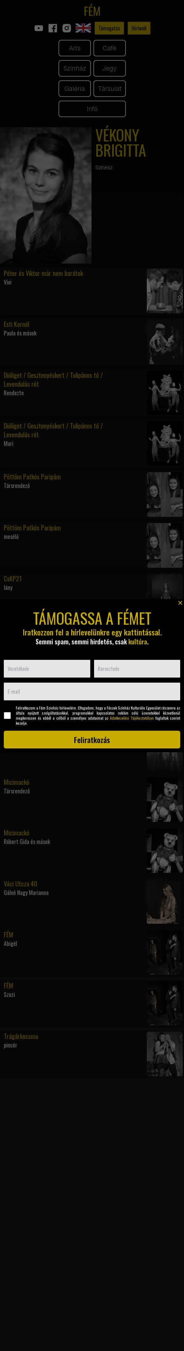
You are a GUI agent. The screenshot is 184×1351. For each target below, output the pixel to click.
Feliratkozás (92, 739)
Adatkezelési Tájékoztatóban (132, 718)
